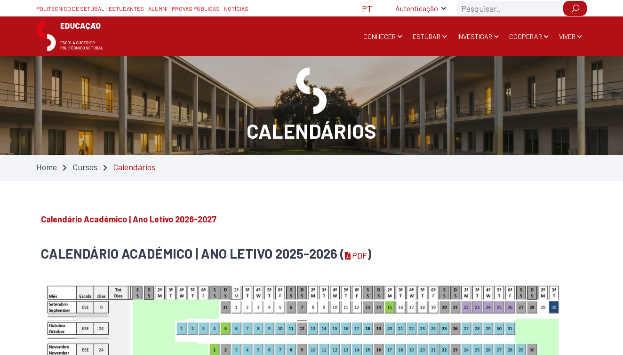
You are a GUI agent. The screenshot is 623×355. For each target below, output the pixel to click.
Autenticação (416, 8)
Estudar (426, 36)
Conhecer (379, 36)
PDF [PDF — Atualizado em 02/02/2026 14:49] (356, 255)
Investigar (474, 36)
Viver (567, 36)
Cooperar (525, 36)
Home (46, 167)
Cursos (84, 167)
